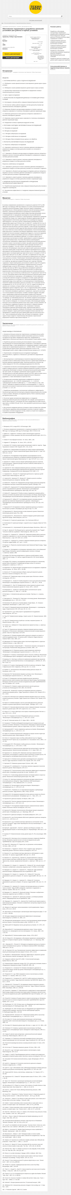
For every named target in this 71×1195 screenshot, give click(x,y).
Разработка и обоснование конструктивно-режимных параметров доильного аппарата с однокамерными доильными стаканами (60, 53)
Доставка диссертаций (35, 20)
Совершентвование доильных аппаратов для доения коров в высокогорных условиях (58, 42)
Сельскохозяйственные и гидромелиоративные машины (17, 23)
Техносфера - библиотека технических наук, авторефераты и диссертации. (35, 7)
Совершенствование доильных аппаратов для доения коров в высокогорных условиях (58, 47)
